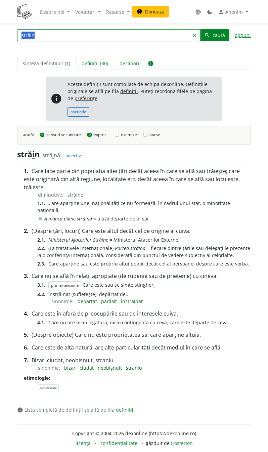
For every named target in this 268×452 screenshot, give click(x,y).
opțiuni (243, 35)
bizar (70, 368)
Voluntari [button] (86, 12)
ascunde (78, 112)
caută (214, 35)
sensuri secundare (63, 134)
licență (83, 443)
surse (155, 134)
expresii (101, 134)
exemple (129, 134)
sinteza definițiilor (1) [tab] (46, 63)
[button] (198, 12)
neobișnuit (110, 368)
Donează (151, 11)
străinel (76, 195)
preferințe (86, 98)
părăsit (109, 301)
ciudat (87, 368)
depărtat (88, 301)
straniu (134, 368)
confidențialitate (118, 443)
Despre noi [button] (53, 12)
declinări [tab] (129, 63)
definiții (129, 91)
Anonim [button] (231, 12)
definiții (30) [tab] (95, 63)
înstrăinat (132, 301)
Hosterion (182, 443)
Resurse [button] (116, 12)
